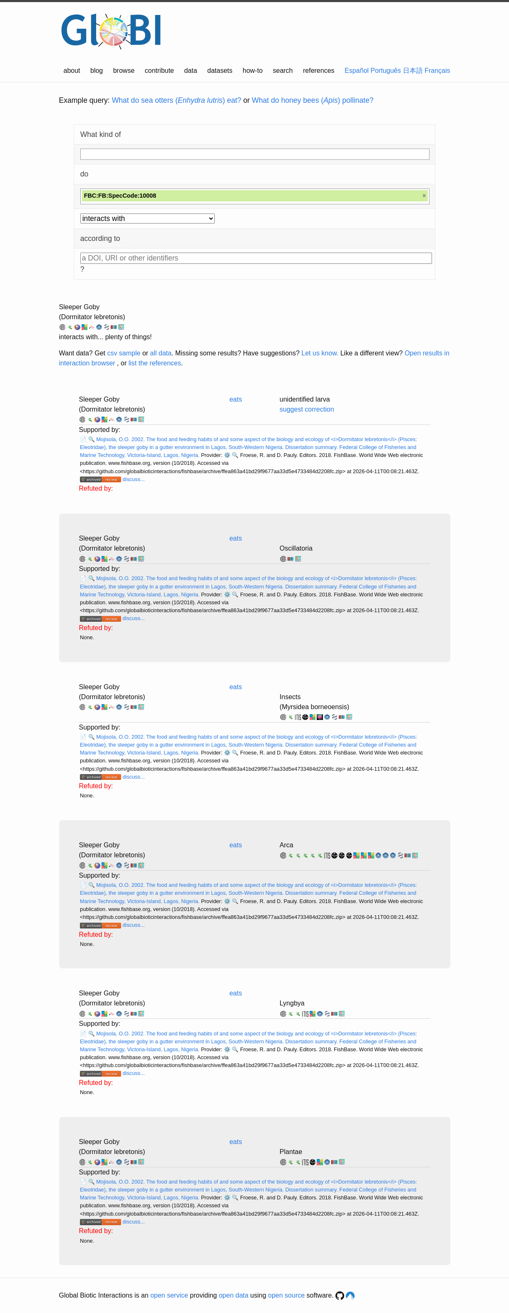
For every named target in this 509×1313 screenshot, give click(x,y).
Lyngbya (292, 1003)
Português (385, 70)
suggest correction (307, 409)
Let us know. (319, 353)
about (72, 70)
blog (96, 70)
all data (161, 353)
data (190, 70)
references (319, 70)
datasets (219, 70)
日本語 (413, 70)
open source (286, 1295)
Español (357, 70)
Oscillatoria (296, 548)
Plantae (291, 1151)
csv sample (123, 353)
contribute (159, 70)
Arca (286, 845)
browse (124, 70)
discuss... (133, 479)
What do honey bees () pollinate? (312, 100)
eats (235, 399)
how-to (253, 70)
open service (169, 1295)
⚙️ (227, 455)
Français (437, 70)
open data (233, 1295)
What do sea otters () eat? (176, 100)
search (283, 70)
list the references (155, 363)
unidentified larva (305, 399)
